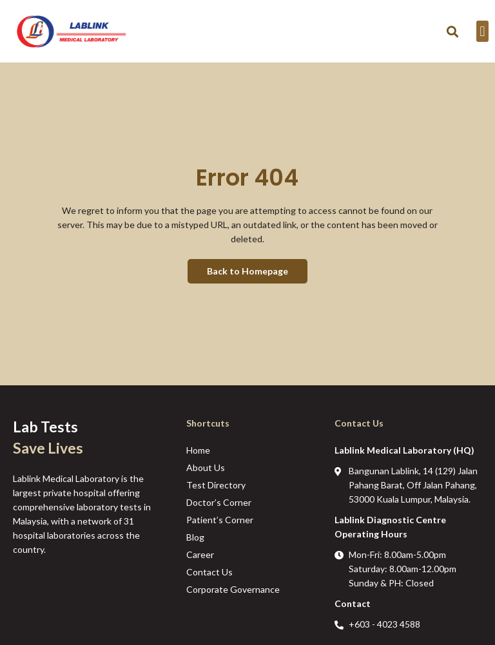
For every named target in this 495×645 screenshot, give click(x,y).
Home (198, 450)
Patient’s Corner (219, 519)
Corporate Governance (233, 589)
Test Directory (216, 484)
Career (200, 554)
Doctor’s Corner (218, 502)
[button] (452, 31)
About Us (205, 467)
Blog (195, 537)
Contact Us (209, 571)
